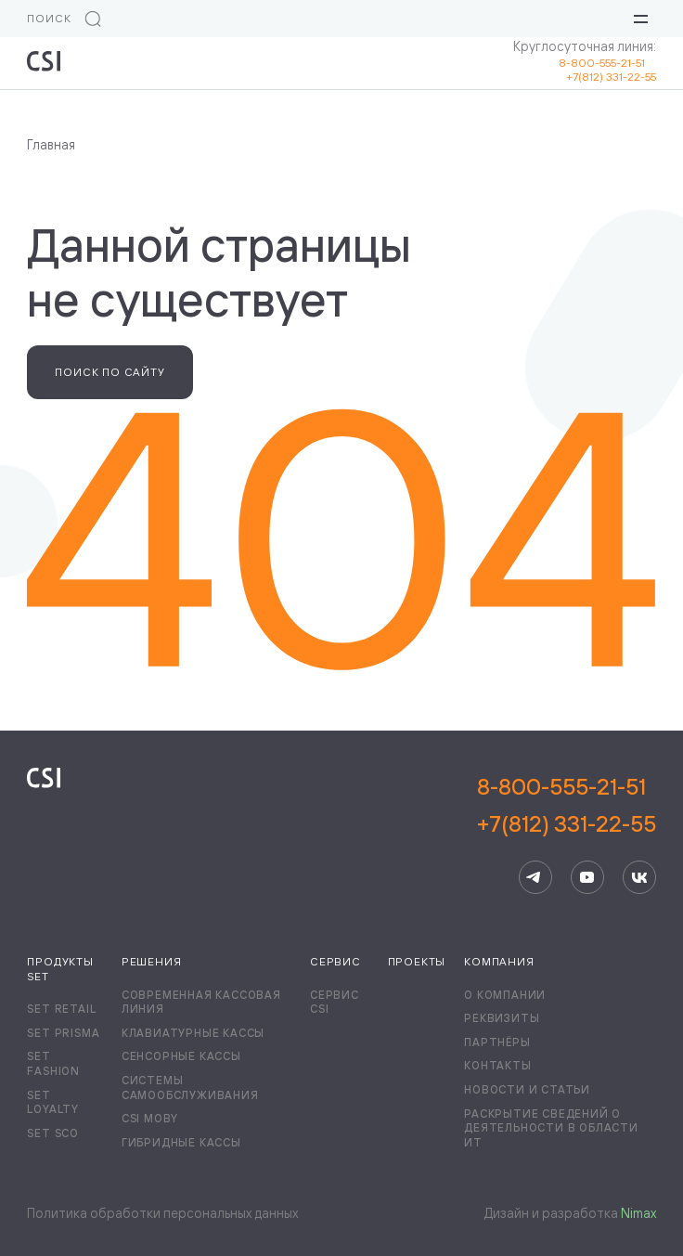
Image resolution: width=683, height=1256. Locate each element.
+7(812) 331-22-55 (611, 77)
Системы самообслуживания (190, 1087)
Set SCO (53, 1133)
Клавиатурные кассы (193, 1033)
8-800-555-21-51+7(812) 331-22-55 (566, 804)
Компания (499, 961)
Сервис (335, 961)
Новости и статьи (527, 1089)
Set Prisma (63, 1033)
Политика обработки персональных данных (162, 1213)
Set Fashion (53, 1063)
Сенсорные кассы (181, 1056)
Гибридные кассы (181, 1142)
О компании (505, 995)
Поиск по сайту (109, 372)
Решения (152, 961)
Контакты (497, 1065)
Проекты (417, 961)
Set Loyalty (53, 1102)
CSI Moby (150, 1118)
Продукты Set (60, 968)
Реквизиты (501, 1018)
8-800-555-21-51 (607, 63)
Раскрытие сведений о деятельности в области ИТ (551, 1128)
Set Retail (61, 1009)
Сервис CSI (334, 1002)
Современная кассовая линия (201, 1002)
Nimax (638, 1213)
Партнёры (497, 1042)
